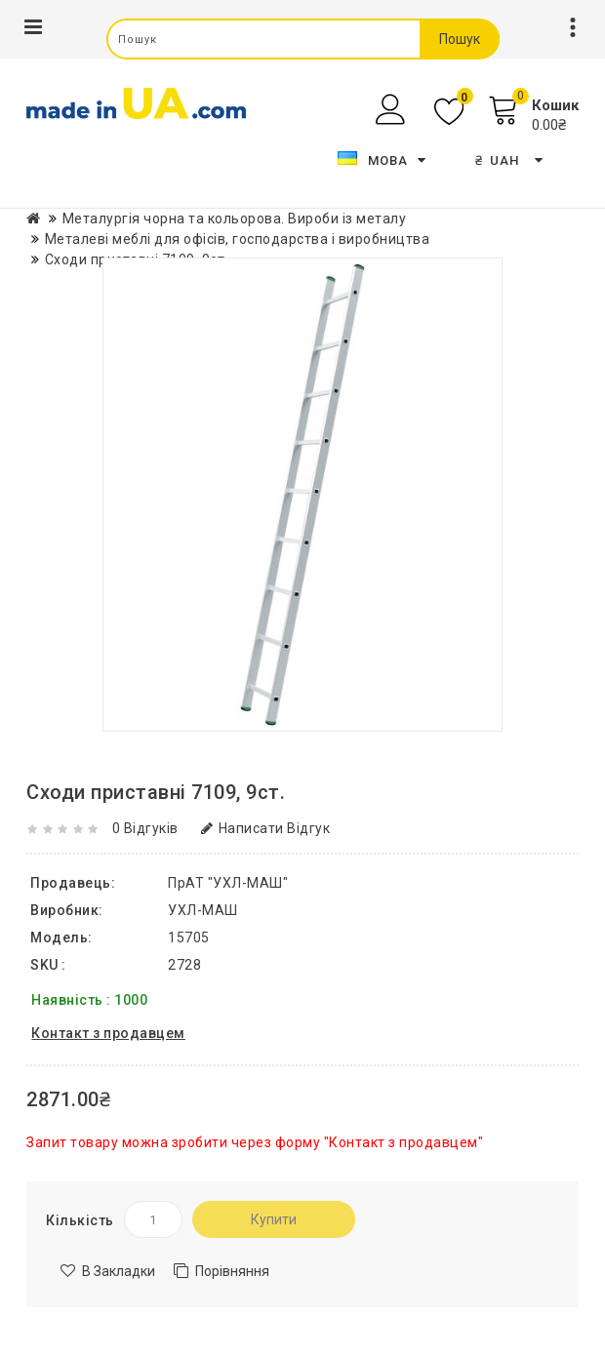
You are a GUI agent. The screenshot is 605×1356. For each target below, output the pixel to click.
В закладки (118, 1271)
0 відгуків (145, 828)
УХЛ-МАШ (203, 910)
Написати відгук (265, 828)
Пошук (459, 39)
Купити (274, 1219)
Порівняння (232, 1271)
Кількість (80, 1220)
